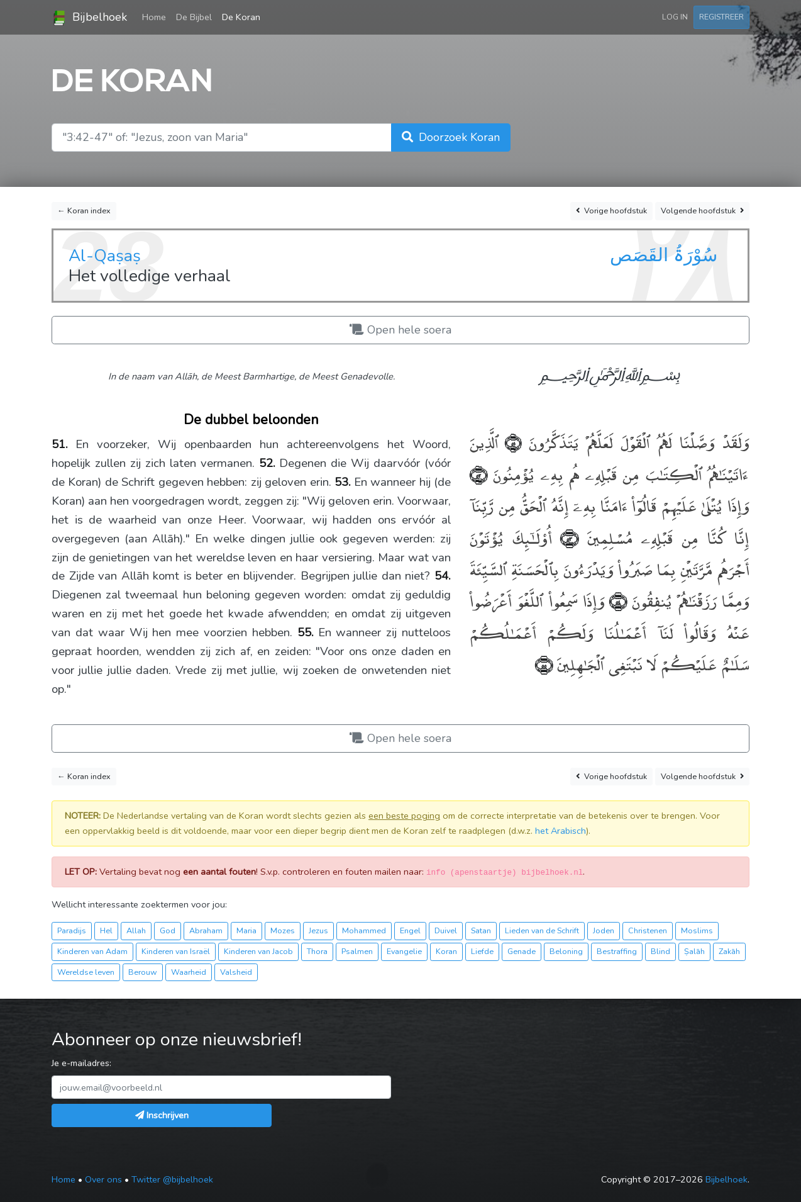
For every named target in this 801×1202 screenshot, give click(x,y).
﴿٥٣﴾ (565, 537)
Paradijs (71, 930)
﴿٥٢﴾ (478, 473)
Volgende (702, 211)
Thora (317, 951)
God (167, 930)
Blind (660, 951)
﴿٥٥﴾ (544, 663)
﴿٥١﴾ (510, 441)
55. (305, 632)
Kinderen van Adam (92, 951)
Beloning (566, 951)
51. (60, 444)
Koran (446, 951)
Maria (246, 930)
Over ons (103, 1179)
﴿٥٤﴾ (615, 600)
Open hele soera (400, 329)
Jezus (318, 930)
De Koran (241, 17)
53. (342, 482)
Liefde (482, 951)
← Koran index (84, 210)
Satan (481, 930)
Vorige (611, 211)
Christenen (647, 930)
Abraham (206, 930)
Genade (521, 951)
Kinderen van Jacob (258, 951)
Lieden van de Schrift (542, 930)
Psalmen (357, 951)
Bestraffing (617, 951)
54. (442, 576)
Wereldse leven (85, 972)
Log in (675, 16)
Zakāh (729, 951)
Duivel (445, 930)
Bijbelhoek (89, 17)
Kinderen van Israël (175, 951)
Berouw (142, 972)
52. (267, 463)
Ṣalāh (694, 951)
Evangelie (404, 951)
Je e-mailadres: (81, 1063)
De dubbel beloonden (251, 419)
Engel (410, 930)
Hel (106, 930)
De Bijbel (194, 17)
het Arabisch (560, 830)
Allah (136, 930)
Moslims (697, 930)
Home (156, 16)
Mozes (282, 930)
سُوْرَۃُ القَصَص (663, 254)
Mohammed (364, 930)
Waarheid (188, 972)
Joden (603, 930)
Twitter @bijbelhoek (172, 1179)
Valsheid (236, 972)
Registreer (721, 16)
